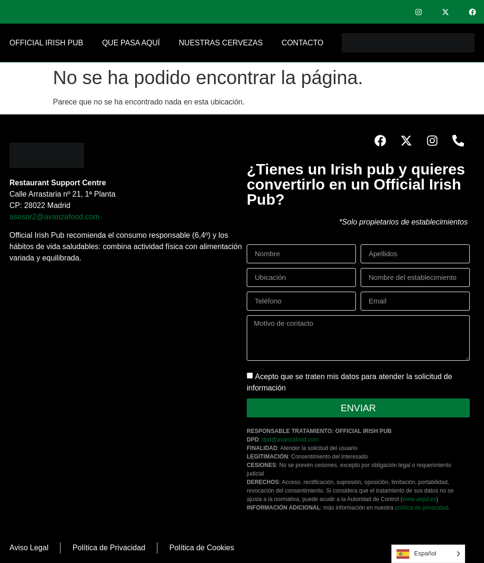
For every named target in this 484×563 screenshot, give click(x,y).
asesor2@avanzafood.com (54, 217)
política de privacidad (422, 507)
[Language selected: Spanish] (428, 554)
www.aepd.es (419, 499)
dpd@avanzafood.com (290, 439)
